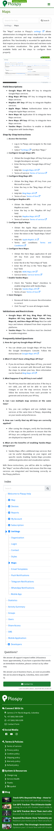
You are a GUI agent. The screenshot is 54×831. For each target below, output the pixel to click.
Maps (13, 562)
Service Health (13, 779)
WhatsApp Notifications (22, 587)
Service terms (35, 274)
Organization (17, 537)
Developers (15, 644)
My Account (15, 519)
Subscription (16, 525)
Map (11, 500)
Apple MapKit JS (30, 239)
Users (11, 619)
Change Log (12, 775)
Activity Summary (16, 606)
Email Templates (19, 569)
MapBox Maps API (31, 216)
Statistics (12, 600)
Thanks (10, 782)
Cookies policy (13, 753)
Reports (13, 512)
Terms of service (38, 219)
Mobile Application (17, 638)
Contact (15, 550)
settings (39, 31)
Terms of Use (33, 196)
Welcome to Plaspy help (19, 493)
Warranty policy (13, 761)
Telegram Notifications (22, 581)
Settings (8, 25)
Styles (14, 556)
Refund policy (13, 765)
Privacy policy (13, 750)
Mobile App (16, 594)
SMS (10, 631)
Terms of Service (38, 173)
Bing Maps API (29, 193)
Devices (13, 506)
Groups (11, 613)
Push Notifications (20, 575)
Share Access (14, 625)
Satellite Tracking (19, 1)
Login (14, 544)
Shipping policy (13, 757)
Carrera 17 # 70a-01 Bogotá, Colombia (22, 712)
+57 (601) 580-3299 (14, 716)
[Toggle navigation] (49, 4)
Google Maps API (30, 170)
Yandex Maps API (30, 289)
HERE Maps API (29, 271)
